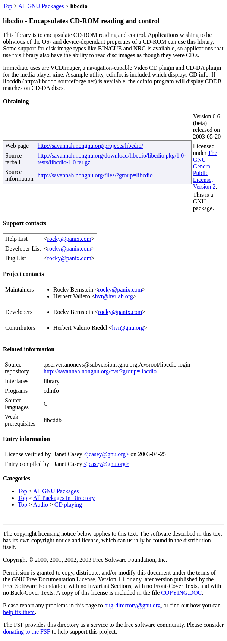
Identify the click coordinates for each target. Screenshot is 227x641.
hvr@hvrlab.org (114, 296)
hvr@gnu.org (128, 327)
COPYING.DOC (181, 592)
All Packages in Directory (64, 498)
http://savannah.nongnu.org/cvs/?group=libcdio (100, 371)
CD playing (68, 504)
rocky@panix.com (69, 239)
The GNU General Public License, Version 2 (205, 170)
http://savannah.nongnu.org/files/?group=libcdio (95, 175)
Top (7, 6)
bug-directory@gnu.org (132, 605)
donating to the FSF (26, 631)
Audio (40, 504)
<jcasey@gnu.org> (106, 454)
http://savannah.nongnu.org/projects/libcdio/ (90, 146)
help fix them (19, 612)
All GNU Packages (41, 6)
